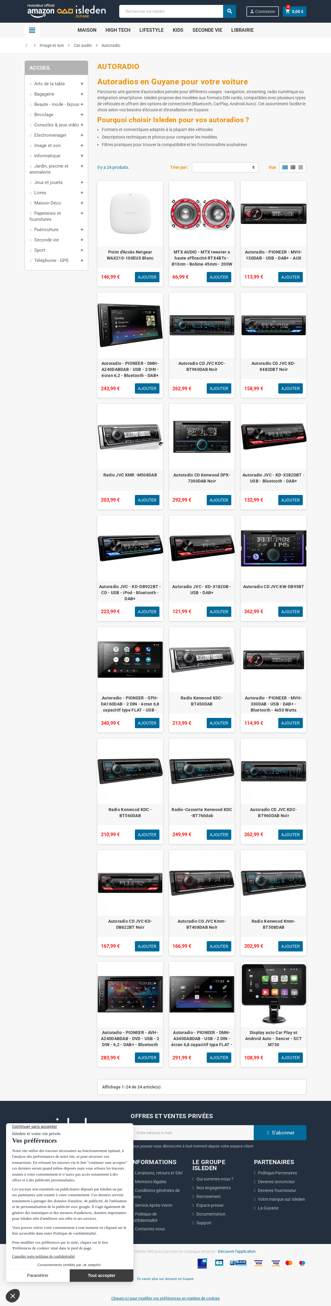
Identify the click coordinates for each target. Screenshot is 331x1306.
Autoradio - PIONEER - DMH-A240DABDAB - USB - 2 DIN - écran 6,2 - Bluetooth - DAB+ (130, 369)
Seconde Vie (207, 30)
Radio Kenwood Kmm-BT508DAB (274, 924)
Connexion (262, 11)
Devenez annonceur (276, 1181)
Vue (272, 167)
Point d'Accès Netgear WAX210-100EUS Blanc (130, 255)
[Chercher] (177, 11)
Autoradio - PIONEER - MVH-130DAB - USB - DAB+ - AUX (273, 255)
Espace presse (209, 1205)
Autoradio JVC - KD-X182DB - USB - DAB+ (202, 589)
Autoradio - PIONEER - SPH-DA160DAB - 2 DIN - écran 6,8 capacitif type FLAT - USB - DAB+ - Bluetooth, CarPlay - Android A (130, 710)
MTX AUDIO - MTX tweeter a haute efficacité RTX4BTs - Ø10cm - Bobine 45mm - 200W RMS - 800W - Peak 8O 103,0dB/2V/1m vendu (202, 264)
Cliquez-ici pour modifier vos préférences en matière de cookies (165, 1298)
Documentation (211, 1214)
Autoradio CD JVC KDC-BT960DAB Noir (202, 366)
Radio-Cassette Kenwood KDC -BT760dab (202, 812)
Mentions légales (150, 1181)
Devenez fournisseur (277, 1190)
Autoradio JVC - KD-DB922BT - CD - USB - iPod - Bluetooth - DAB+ (130, 592)
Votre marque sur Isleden (281, 1199)
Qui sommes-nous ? (214, 1179)
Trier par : (179, 167)
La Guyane (268, 1208)
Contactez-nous (150, 1228)
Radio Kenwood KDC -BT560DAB (130, 812)
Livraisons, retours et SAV (159, 1172)
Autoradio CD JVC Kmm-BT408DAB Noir (202, 924)
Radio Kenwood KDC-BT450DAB (202, 701)
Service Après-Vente (153, 1205)
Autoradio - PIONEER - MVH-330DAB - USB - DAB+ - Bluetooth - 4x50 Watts (273, 704)
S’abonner (280, 1133)
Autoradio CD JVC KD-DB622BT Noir (130, 924)
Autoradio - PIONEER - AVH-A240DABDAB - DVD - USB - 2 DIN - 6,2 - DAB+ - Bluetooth (130, 1038)
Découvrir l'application (237, 1251)
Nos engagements (213, 1187)
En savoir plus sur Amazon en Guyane (165, 1279)
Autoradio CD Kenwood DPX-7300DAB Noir (201, 478)
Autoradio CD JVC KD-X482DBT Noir (274, 366)
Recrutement (208, 1196)
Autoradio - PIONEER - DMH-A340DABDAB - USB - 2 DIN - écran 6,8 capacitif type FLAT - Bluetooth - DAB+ (201, 1041)
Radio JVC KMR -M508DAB (130, 475)
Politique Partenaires (277, 1172)
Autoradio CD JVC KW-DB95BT (273, 586)
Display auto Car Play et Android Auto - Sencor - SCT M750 (273, 1038)
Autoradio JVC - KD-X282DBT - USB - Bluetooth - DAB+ (273, 478)
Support (204, 1222)
